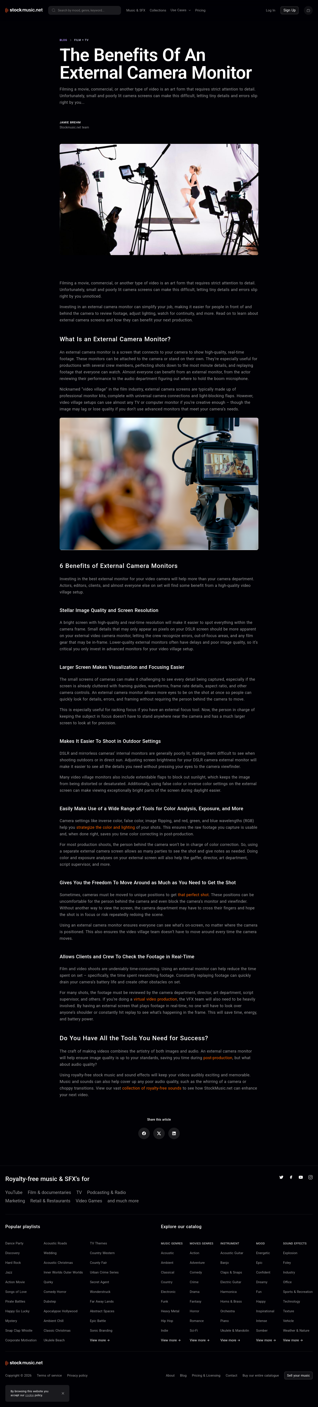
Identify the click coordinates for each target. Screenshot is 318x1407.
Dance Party (14, 1243)
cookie (29, 1395)
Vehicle (288, 1321)
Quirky (48, 1282)
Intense (261, 1321)
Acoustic (167, 1253)
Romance (197, 1321)
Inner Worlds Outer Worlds (63, 1272)
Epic (259, 1263)
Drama (194, 1292)
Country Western (102, 1253)
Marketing (15, 1200)
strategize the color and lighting (105, 827)
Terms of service (49, 1375)
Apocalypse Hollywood (61, 1311)
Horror (194, 1311)
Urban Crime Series (104, 1272)
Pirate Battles (15, 1301)
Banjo (224, 1263)
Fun (259, 1292)
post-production (217, 1057)
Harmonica (228, 1292)
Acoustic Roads (55, 1243)
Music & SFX (135, 10)
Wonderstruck (100, 1292)
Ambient (167, 1263)
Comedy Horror (55, 1292)
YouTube (14, 1192)
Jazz (8, 1272)
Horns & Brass (231, 1301)
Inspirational (265, 1311)
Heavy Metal (170, 1311)
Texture (288, 1311)
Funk (164, 1301)
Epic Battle (98, 1321)
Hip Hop (167, 1321)
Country (166, 1282)
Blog (183, 1375)
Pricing (200, 10)
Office (287, 1282)
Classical (167, 1272)
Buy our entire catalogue (260, 1375)
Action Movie (15, 1282)
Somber (262, 1331)
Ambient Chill (54, 1321)
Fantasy (195, 1301)
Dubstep (50, 1301)
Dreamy (261, 1282)
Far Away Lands (102, 1301)
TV (79, 1192)
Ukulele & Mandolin (234, 1331)
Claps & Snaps (231, 1272)
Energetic (263, 1253)
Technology (291, 1301)
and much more (123, 1200)
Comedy (196, 1272)
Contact (231, 1375)
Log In (270, 10)
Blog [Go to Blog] (63, 40)
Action (194, 1253)
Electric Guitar (230, 1282)
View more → (100, 1340)
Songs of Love (16, 1292)
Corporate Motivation (21, 1340)
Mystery (11, 1321)
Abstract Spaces (102, 1311)
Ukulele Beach (54, 1340)
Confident (263, 1272)
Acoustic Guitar (231, 1253)
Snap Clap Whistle (18, 1331)
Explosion (290, 1253)
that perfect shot (193, 894)
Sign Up (289, 10)
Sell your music (298, 1375)
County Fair (98, 1263)
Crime (194, 1282)
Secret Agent (99, 1282)
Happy (261, 1301)
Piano (224, 1321)
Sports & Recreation (298, 1292)
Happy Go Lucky (17, 1311)
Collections (158, 10)
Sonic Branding (101, 1331)
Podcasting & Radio (106, 1192)
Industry (289, 1272)
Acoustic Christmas (58, 1263)
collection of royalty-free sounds (151, 1088)
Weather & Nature (296, 1331)
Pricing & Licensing (206, 1375)
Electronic (168, 1292)
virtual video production (155, 999)
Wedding (50, 1253)
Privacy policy (77, 1375)
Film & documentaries (49, 1192)
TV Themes (98, 1243)
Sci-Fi (194, 1331)
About (170, 1375)
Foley (287, 1263)
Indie (164, 1331)
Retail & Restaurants (50, 1200)
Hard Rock (13, 1263)
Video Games (89, 1200)
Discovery (12, 1253)
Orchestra (227, 1311)
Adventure (197, 1263)
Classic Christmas (57, 1331)
